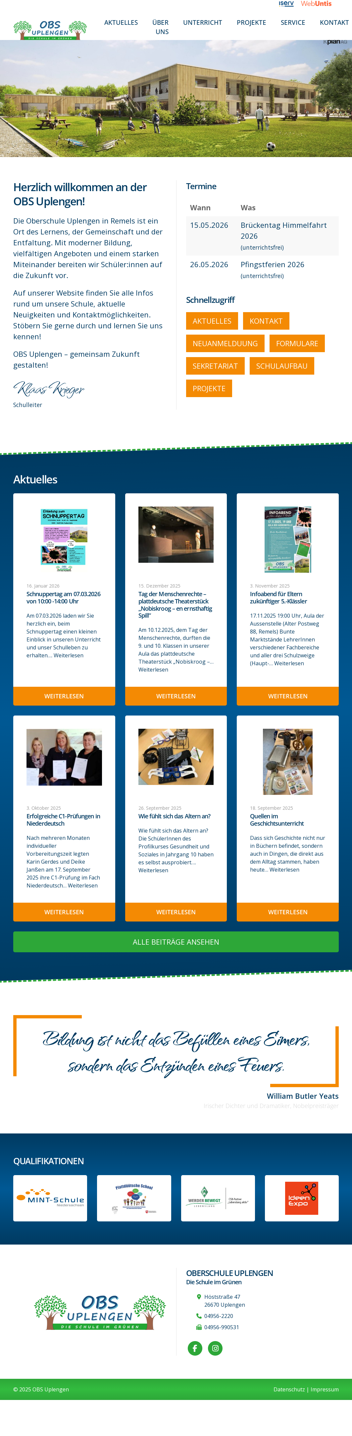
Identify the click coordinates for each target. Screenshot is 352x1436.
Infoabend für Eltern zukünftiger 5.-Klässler (278, 597)
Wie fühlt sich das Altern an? (174, 816)
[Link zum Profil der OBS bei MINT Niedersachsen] (50, 1198)
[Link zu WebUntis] (320, 3)
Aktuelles (121, 22)
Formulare (297, 343)
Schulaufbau (282, 366)
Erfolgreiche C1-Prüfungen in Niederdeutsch (63, 820)
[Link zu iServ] (290, 3)
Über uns (160, 27)
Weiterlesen (68, 655)
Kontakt (266, 321)
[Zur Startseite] (50, 30)
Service (293, 22)
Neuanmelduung (225, 343)
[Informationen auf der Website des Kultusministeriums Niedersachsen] (134, 1198)
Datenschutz (289, 1389)
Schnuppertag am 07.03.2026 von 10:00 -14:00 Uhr (63, 597)
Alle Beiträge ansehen (176, 942)
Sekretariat (215, 366)
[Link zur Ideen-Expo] (301, 1198)
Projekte (251, 22)
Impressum (325, 1389)
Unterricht (202, 22)
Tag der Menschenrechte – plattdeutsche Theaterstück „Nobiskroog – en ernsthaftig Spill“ (175, 605)
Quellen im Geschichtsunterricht (277, 820)
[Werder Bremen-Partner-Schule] (218, 1198)
